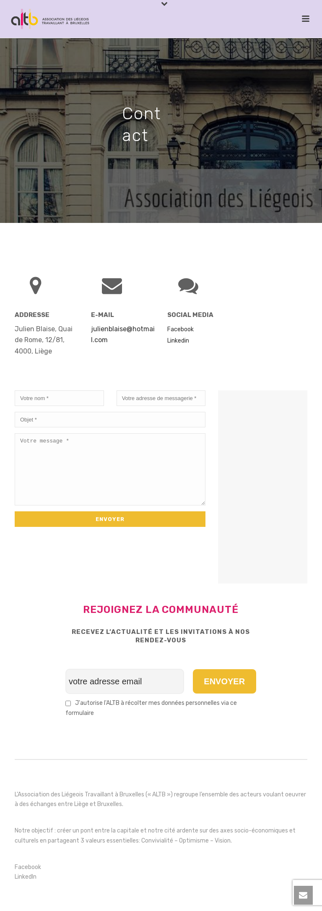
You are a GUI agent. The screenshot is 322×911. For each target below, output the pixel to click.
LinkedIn (25, 876)
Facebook (28, 867)
